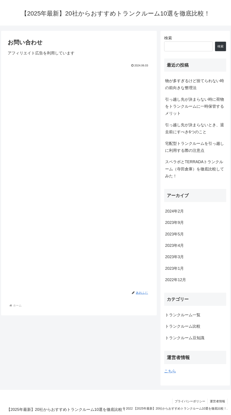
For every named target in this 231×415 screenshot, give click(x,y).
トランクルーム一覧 (182, 315)
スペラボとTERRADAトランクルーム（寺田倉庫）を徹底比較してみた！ (194, 169)
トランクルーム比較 (182, 326)
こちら (170, 371)
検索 (168, 38)
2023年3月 (174, 257)
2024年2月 (174, 211)
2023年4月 (174, 245)
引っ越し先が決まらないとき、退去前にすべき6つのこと (194, 128)
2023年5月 (174, 234)
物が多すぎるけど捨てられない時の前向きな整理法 (194, 84)
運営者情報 (217, 401)
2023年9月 (174, 222)
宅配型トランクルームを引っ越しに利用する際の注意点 (194, 147)
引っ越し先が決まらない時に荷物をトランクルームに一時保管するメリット (194, 106)
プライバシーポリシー (190, 401)
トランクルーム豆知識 (184, 338)
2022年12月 (175, 280)
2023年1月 (174, 268)
